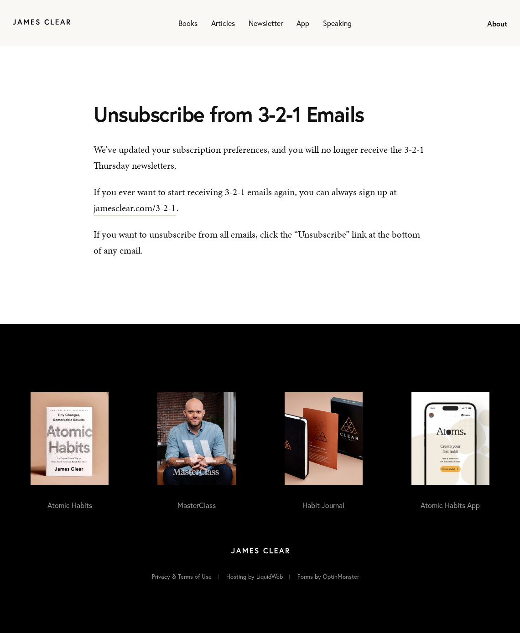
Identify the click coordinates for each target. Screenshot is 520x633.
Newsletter (266, 23)
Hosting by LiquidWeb (254, 577)
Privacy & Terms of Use (182, 577)
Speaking (337, 23)
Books (188, 23)
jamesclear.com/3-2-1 (135, 208)
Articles (223, 23)
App (302, 23)
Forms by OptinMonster (328, 577)
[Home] (41, 23)
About (497, 23)
